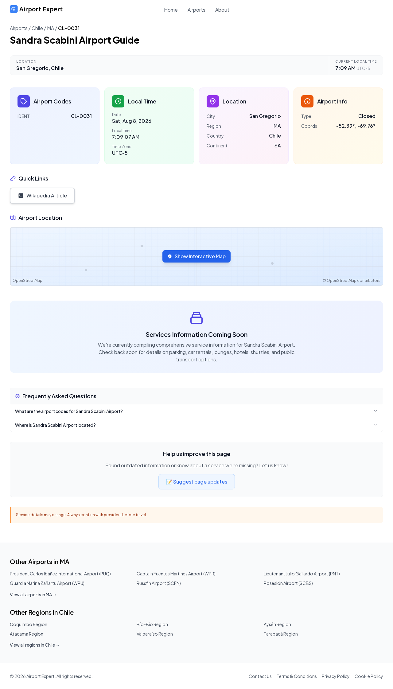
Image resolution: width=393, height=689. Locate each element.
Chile (37, 28)
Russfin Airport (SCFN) (159, 583)
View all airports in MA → (33, 594)
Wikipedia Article (42, 195)
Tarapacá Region (281, 633)
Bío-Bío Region (152, 624)
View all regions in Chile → (35, 645)
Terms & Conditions (297, 676)
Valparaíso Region (155, 633)
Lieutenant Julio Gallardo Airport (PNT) (302, 573)
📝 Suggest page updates (196, 481)
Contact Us (260, 676)
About (222, 9)
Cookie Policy (369, 676)
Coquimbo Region (28, 624)
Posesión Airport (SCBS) (288, 583)
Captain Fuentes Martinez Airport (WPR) (176, 573)
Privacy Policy (336, 676)
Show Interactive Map (196, 256)
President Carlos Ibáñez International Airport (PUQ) (60, 573)
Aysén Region (277, 624)
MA (50, 28)
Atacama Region (26, 633)
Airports (196, 9)
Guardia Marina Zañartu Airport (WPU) (47, 583)
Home (171, 9)
